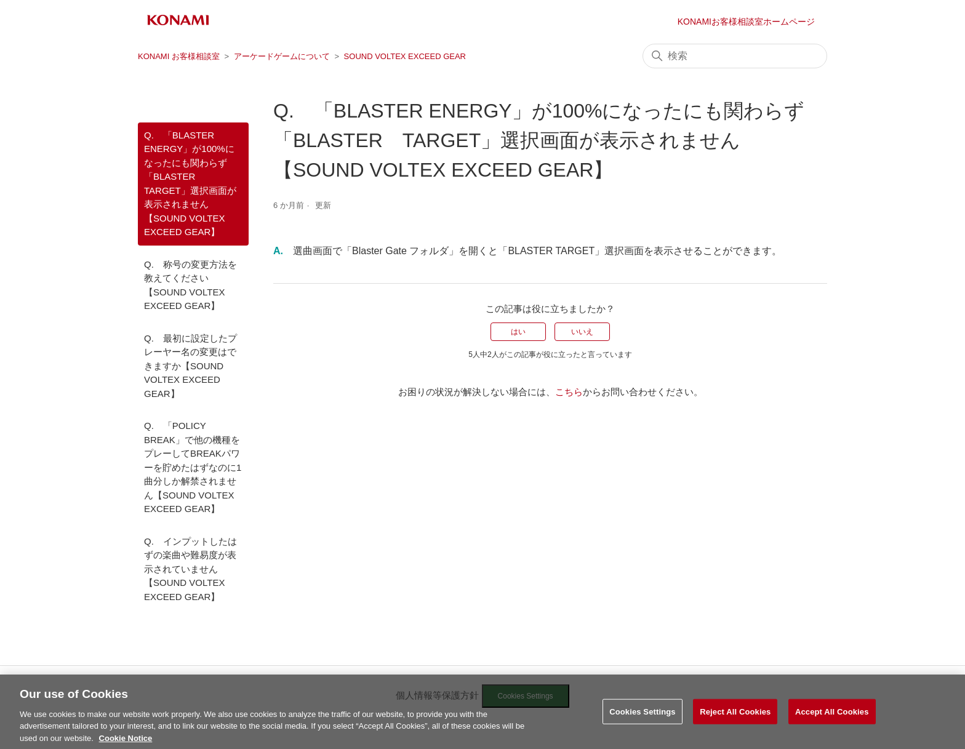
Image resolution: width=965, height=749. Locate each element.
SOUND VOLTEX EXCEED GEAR (405, 56)
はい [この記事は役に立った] (518, 331)
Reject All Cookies (735, 729)
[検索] (735, 56)
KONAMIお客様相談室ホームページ (746, 21)
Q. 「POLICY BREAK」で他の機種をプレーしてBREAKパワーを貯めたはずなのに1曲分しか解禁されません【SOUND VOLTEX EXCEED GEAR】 (192, 467)
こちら (569, 392)
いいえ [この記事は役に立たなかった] (582, 331)
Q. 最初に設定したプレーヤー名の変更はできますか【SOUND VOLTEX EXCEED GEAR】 (190, 366)
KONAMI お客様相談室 (179, 56)
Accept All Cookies (832, 729)
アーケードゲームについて (282, 56)
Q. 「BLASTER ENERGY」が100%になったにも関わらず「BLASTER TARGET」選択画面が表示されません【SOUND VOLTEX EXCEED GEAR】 (190, 184)
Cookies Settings (642, 729)
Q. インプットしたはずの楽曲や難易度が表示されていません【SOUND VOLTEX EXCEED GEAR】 (190, 569)
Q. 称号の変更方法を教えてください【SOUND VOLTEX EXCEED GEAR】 (190, 285)
